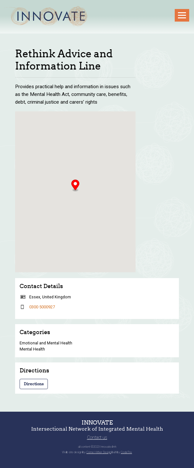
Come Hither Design (98, 452)
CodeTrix (126, 452)
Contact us (97, 437)
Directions (34, 383)
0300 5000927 (42, 306)
